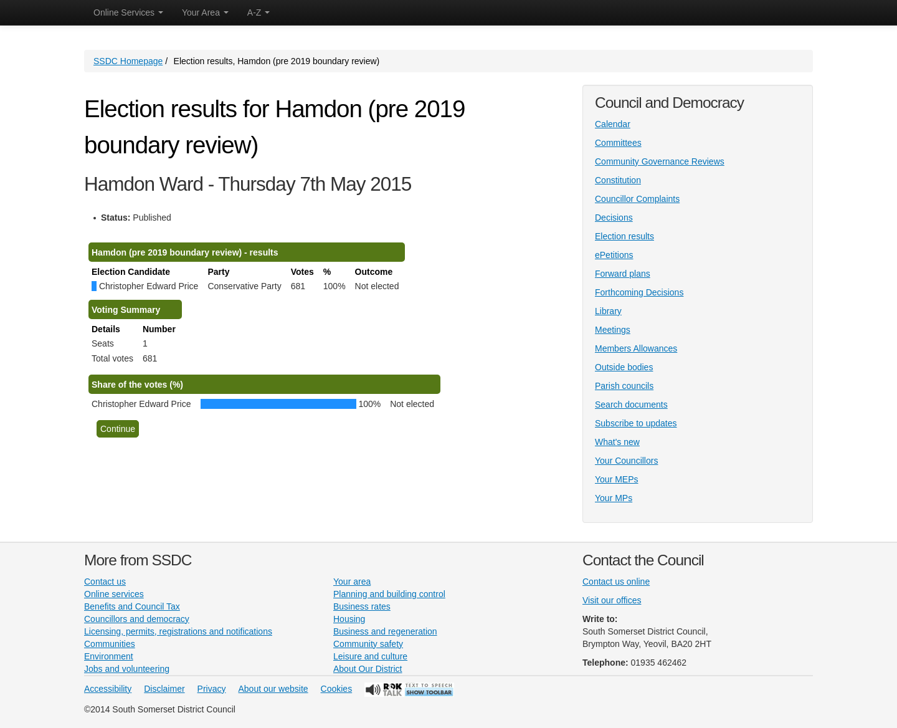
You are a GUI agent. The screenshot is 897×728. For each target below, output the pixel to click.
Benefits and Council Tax (132, 606)
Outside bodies (624, 367)
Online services (114, 594)
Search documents (631, 405)
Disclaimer (164, 689)
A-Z (258, 12)
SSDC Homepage (128, 61)
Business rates (362, 606)
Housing (349, 619)
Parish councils (624, 386)
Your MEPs (616, 479)
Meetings (612, 330)
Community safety (368, 644)
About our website (273, 689)
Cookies (337, 689)
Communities (109, 644)
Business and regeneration (385, 631)
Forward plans (622, 274)
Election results (624, 236)
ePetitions (614, 255)
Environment (108, 656)
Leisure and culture (370, 656)
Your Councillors (626, 461)
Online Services (128, 12)
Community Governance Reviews (659, 161)
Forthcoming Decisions (639, 292)
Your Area (205, 12)
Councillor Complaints (637, 199)
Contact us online (616, 582)
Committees (618, 143)
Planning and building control (389, 594)
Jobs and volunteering (126, 669)
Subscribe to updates (636, 423)
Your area (352, 582)
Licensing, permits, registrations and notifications (178, 631)
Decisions (614, 218)
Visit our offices (611, 600)
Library (608, 311)
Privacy (211, 689)
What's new (617, 442)
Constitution (618, 180)
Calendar (612, 124)
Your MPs (613, 498)
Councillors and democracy (136, 619)
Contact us (105, 582)
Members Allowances (636, 348)
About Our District (367, 669)
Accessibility (107, 689)
